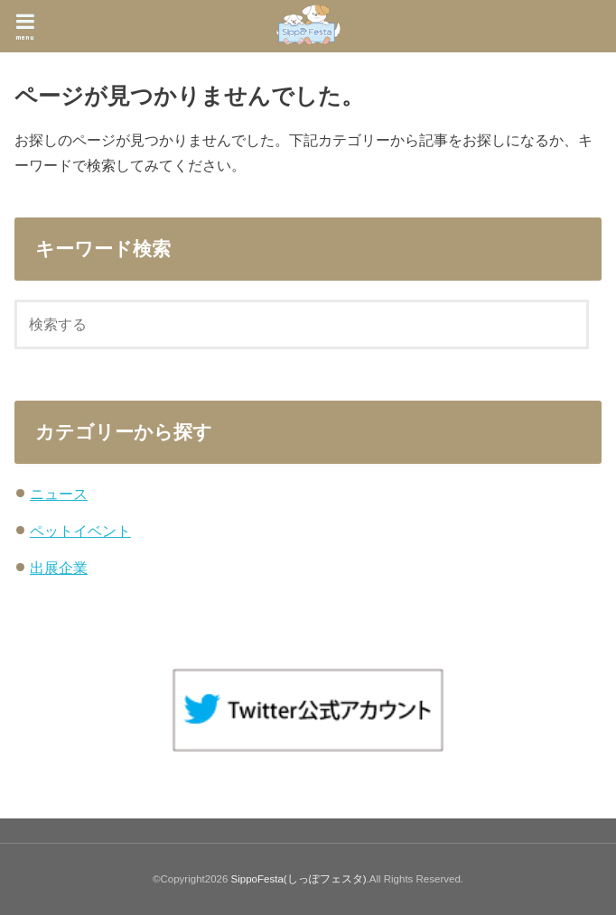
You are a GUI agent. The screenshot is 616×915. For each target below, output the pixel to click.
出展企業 (59, 567)
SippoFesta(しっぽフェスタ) (299, 878)
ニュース (59, 493)
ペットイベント (80, 530)
